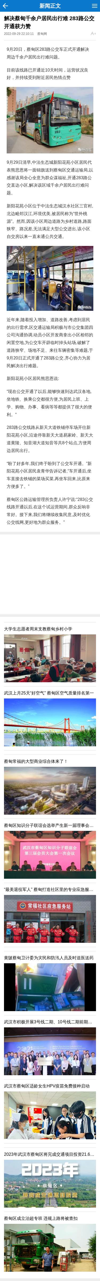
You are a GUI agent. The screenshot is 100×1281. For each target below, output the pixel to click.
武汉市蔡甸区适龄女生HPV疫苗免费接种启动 (47, 1086)
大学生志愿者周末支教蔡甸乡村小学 (38, 629)
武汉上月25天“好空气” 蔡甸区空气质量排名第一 (49, 693)
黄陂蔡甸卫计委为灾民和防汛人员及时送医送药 (49, 958)
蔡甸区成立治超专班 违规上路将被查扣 (41, 1218)
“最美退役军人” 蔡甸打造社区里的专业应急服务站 (51, 889)
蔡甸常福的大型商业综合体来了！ (36, 761)
